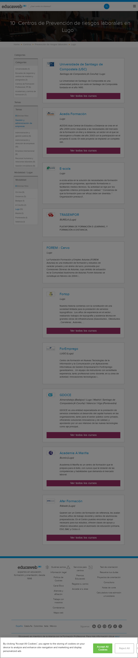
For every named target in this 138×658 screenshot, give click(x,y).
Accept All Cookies (102, 648)
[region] (69, 647)
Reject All (124, 648)
